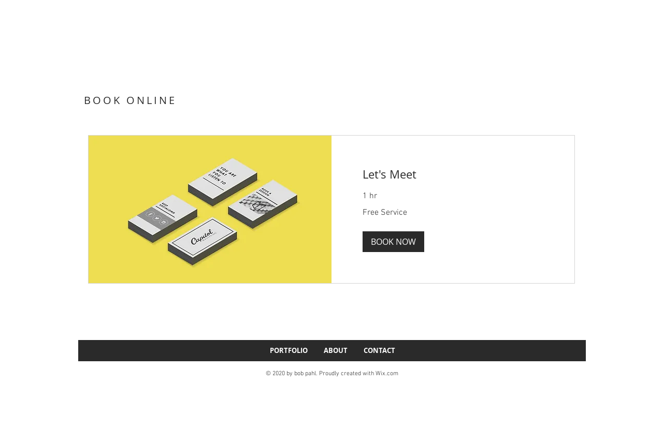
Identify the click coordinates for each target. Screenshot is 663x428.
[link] (453, 174)
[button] (393, 241)
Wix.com (387, 373)
